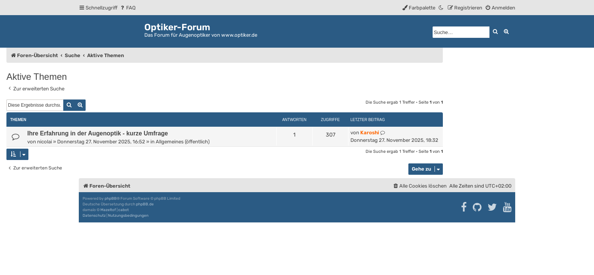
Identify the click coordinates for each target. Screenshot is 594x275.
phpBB (111, 198)
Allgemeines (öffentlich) (182, 141)
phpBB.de (145, 204)
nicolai (44, 141)
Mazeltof (108, 210)
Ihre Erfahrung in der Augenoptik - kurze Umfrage (97, 133)
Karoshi (369, 132)
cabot (123, 210)
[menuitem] (127, 7)
